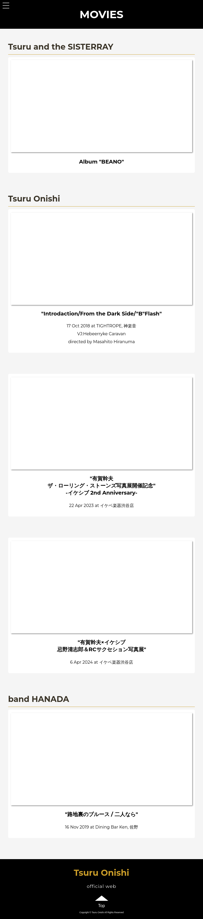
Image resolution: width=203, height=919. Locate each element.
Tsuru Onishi (101, 873)
